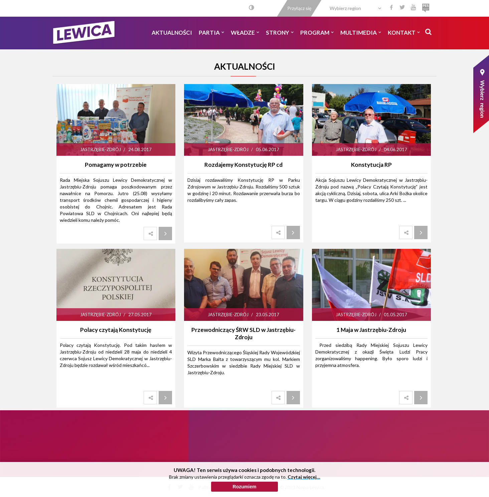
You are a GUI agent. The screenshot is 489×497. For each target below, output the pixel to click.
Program (317, 32)
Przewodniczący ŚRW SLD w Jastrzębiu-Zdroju (243, 333)
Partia (211, 32)
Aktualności (172, 32)
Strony (280, 32)
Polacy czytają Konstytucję (115, 329)
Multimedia (360, 32)
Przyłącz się (299, 8)
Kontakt (404, 32)
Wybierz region (345, 8)
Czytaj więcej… (304, 489)
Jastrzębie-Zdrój (100, 149)
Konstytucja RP (371, 164)
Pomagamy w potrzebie (116, 164)
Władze (245, 32)
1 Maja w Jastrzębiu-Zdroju (371, 329)
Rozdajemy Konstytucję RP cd (243, 164)
